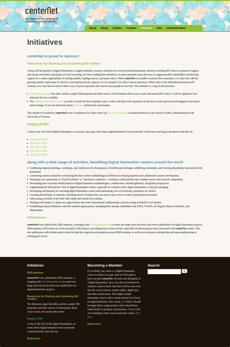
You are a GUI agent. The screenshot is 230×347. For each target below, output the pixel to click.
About (104, 28)
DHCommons (37, 217)
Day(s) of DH (38, 124)
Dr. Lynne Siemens (117, 112)
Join (159, 28)
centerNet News (175, 28)
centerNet (42, 10)
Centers (117, 28)
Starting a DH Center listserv (49, 101)
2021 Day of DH (38, 147)
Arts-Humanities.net (100, 224)
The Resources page (40, 93)
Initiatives (146, 28)
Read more (33, 338)
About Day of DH (39, 139)
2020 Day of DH (38, 143)
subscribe (78, 105)
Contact (131, 28)
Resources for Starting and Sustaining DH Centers (64, 63)
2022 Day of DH (38, 150)
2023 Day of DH (38, 154)
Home (92, 28)
